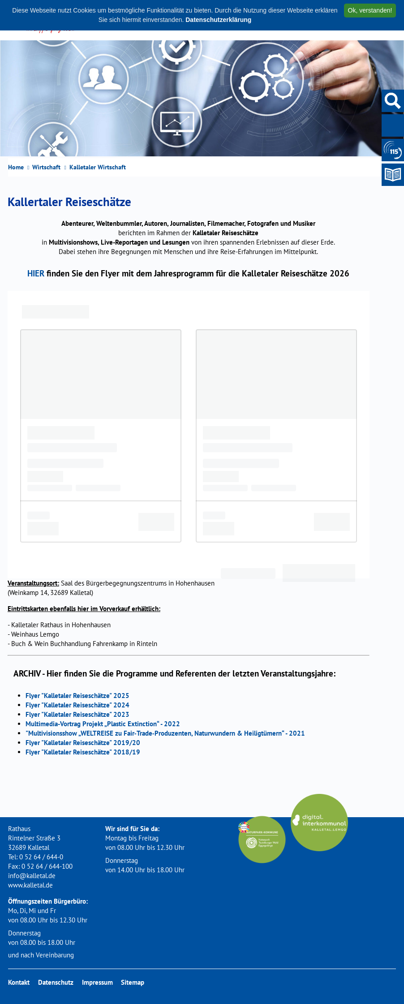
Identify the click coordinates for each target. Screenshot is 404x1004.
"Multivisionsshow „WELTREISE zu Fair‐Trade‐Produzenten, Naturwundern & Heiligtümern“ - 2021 (165, 733)
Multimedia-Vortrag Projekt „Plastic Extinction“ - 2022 (103, 724)
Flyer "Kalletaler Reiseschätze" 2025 (77, 695)
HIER (35, 273)
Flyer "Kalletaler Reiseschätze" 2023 (77, 714)
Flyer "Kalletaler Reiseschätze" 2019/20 (83, 742)
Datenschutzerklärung (218, 19)
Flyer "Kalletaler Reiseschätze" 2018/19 (83, 752)
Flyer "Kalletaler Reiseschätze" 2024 (77, 705)
